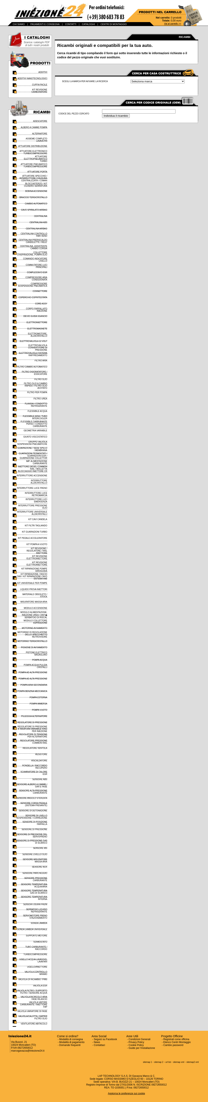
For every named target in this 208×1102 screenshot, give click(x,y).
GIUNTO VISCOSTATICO (35, 437)
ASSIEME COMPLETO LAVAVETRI (36, 140)
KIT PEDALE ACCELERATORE (32, 538)
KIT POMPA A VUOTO (36, 544)
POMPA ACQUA (39, 660)
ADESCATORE (40, 121)
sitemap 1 (147, 1062)
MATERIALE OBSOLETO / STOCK (34, 595)
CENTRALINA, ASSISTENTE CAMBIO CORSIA (33, 247)
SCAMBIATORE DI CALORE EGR (33, 773)
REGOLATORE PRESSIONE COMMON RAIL (33, 741)
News (97, 1042)
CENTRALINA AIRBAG (36, 229)
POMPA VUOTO (39, 710)
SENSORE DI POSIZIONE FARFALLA (34, 823)
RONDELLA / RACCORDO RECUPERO (34, 766)
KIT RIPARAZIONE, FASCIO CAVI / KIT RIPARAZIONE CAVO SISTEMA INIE (32, 576)
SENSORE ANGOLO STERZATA (31, 798)
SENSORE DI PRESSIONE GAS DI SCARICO (32, 841)
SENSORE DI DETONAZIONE (33, 810)
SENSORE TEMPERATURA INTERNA (34, 898)
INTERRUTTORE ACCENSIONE (32, 475)
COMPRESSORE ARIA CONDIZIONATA (36, 278)
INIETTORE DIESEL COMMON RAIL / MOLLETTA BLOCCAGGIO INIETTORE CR (32, 468)
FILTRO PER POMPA (37, 392)
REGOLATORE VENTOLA (35, 748)
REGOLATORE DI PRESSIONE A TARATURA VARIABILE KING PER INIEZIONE (32, 728)
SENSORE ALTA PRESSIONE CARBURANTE (33, 791)
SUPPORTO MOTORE (36, 935)
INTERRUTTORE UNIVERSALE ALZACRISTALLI (32, 513)
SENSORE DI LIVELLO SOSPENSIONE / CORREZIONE (31, 816)
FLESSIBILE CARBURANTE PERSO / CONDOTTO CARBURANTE (34, 423)
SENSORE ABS (39, 779)
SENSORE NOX (39, 867)
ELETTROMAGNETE (37, 329)
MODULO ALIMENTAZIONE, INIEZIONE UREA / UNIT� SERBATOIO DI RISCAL (33, 615)
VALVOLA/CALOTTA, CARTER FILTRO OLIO (32, 1017)
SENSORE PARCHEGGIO (34, 873)
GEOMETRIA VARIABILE (35, 430)
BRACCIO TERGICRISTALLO (33, 197)
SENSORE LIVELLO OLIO (34, 854)
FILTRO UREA (40, 399)
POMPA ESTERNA (38, 697)
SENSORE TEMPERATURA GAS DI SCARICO (34, 891)
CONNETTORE (40, 291)
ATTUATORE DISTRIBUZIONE (32, 146)
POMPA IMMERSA (38, 704)
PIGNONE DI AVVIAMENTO (34, 647)
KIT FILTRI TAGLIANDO (36, 525)
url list (168, 1062)
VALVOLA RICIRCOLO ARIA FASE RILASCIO (34, 998)
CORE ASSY (41, 304)
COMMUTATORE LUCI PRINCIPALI (36, 266)
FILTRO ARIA (41, 360)
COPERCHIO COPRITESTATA (33, 297)
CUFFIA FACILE (39, 85)
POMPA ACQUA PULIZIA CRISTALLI (35, 666)
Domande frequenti (70, 1045)
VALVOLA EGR (40, 985)
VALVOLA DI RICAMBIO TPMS (32, 979)
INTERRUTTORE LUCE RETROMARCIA (36, 494)
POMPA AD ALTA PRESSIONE (33, 672)
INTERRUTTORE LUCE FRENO (32, 488)
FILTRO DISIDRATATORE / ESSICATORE (34, 373)
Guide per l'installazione (142, 1048)
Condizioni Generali (140, 1039)
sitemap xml (178, 1062)
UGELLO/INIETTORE (37, 967)
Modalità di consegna (71, 1039)
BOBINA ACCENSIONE (36, 191)
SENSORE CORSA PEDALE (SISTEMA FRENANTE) (33, 804)
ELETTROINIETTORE (36, 322)
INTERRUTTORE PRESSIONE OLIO (32, 506)
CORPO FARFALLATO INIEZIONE (36, 310)
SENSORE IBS (40, 848)
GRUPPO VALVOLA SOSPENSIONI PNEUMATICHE (32, 443)
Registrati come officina (176, 1039)
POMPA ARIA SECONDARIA (33, 685)
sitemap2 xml (192, 1062)
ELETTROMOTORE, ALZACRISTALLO (37, 335)
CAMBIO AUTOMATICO (36, 204)
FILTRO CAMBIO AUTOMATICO (32, 367)
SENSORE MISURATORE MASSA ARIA (35, 860)
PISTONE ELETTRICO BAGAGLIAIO (36, 653)
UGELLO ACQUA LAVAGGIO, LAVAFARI (33, 960)
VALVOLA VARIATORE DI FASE (32, 1011)
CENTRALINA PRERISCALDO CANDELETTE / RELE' (33, 241)
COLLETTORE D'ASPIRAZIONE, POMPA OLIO (32, 253)
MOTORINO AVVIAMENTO (34, 628)
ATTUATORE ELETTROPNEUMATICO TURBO (35, 158)
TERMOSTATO (40, 942)
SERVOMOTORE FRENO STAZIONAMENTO (35, 916)
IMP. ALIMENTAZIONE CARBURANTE (36, 462)
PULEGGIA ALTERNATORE (34, 716)
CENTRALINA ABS (38, 222)
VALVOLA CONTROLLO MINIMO (36, 973)
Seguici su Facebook (105, 1039)
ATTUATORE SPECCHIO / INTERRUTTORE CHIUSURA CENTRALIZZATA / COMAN (33, 178)
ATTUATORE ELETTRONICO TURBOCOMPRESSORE (33, 152)
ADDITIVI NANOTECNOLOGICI (32, 78)
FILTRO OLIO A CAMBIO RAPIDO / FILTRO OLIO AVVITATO (35, 385)
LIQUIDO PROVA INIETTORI (33, 589)
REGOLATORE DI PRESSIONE (32, 722)
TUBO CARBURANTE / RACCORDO (36, 948)
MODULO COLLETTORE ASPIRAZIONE (35, 621)
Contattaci (99, 1045)
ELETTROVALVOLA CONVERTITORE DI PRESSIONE (37, 347)
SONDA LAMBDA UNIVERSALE (32, 929)
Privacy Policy (136, 1042)
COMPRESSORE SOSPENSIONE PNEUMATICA (32, 285)
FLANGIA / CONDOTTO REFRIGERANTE (36, 405)
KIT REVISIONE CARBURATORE (39, 91)
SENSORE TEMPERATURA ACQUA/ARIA (34, 885)
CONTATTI (70, 24)
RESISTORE (41, 754)
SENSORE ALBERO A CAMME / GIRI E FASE (32, 785)
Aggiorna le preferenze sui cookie (126, 1093)
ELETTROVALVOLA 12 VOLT (33, 341)
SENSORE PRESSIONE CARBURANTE (35, 879)
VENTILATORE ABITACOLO (34, 1024)
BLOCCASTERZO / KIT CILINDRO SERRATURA (35, 185)
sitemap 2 (158, 1062)
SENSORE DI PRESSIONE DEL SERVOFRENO (32, 835)
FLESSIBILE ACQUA (37, 411)
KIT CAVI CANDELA (37, 519)
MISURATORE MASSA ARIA (33, 602)
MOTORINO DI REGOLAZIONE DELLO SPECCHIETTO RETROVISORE (32, 634)
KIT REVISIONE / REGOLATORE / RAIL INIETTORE (37, 550)
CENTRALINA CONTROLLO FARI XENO (34, 235)
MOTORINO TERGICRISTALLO (32, 641)
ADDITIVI (43, 72)
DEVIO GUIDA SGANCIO (35, 316)
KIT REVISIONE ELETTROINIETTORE (36, 557)
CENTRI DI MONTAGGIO (114, 24)
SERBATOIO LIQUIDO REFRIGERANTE (36, 910)
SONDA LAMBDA (39, 923)
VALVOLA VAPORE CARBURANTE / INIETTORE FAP (33, 1004)
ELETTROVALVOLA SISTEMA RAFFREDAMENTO (33, 354)
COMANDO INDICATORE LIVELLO (35, 260)
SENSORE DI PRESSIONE (34, 829)
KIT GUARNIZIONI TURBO (34, 532)
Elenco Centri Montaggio (177, 1042)
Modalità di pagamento (72, 1042)
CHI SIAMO (19, 24)
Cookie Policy (136, 1045)
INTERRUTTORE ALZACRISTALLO (39, 481)
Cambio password (173, 1045)
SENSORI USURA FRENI (35, 904)
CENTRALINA (40, 216)
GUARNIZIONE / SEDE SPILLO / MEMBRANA (32, 449)
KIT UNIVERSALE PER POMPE (32, 583)
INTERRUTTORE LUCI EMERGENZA (36, 500)
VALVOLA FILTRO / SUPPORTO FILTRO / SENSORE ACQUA (32, 991)
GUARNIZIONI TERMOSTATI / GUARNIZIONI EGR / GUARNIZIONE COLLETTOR (33, 455)
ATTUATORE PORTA (37, 172)
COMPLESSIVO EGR (37, 272)
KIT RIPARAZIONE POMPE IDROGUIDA (34, 570)
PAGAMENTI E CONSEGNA (45, 24)
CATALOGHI (88, 24)
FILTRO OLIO (40, 379)
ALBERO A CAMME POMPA (34, 127)
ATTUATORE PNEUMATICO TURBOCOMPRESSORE (34, 165)
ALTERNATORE (39, 134)
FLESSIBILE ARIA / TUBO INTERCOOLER (35, 417)
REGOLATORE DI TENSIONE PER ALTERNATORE (33, 735)
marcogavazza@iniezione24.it (27, 1050)
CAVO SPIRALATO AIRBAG (34, 210)
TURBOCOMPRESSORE (35, 954)
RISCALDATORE (39, 760)
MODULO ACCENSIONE (35, 608)
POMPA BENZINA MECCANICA (32, 691)
